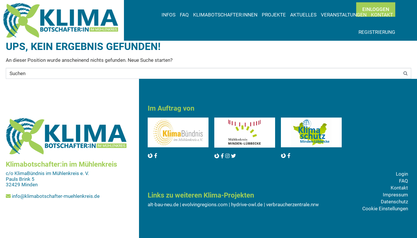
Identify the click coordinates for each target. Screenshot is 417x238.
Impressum (395, 195)
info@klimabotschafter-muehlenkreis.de (56, 196)
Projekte (274, 15)
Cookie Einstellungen (385, 208)
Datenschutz (394, 201)
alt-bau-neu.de (163, 204)
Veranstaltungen (344, 15)
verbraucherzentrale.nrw (292, 204)
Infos (168, 15)
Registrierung (377, 32)
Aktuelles (303, 15)
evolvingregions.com (205, 204)
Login (402, 174)
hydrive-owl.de (247, 204)
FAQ (184, 15)
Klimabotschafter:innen (225, 15)
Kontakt (399, 188)
